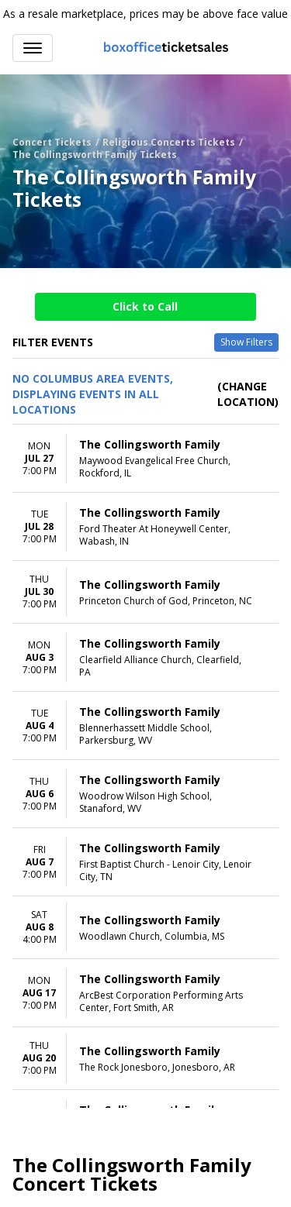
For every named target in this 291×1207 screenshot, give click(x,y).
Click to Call (145, 306)
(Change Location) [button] (248, 394)
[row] (145, 459)
